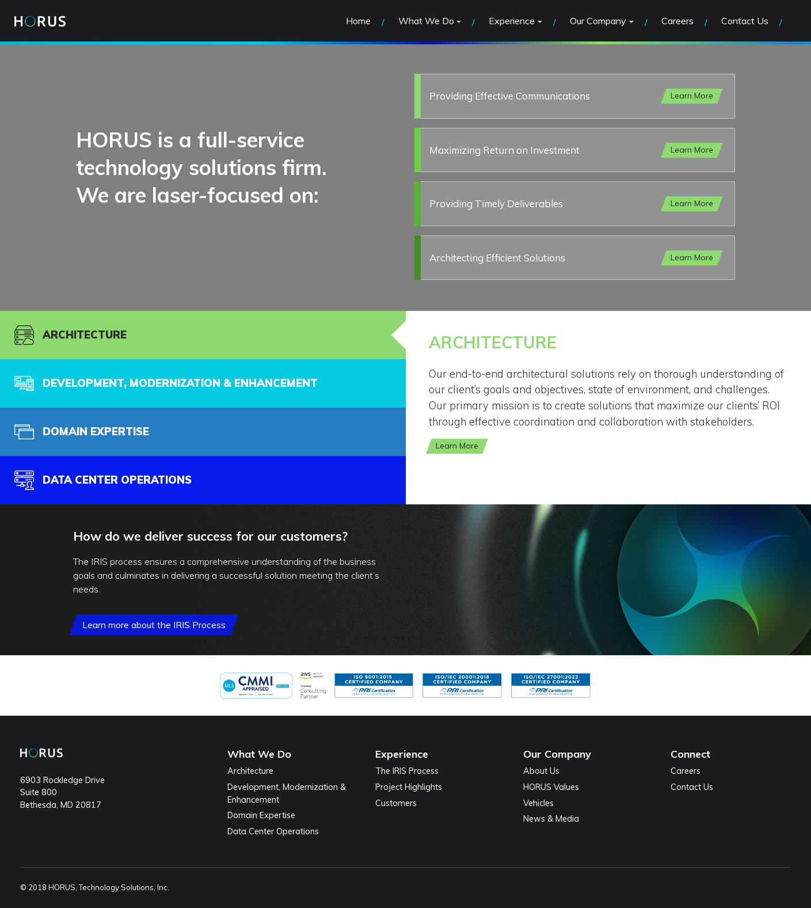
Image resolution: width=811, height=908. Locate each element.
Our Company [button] (598, 20)
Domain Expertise (261, 815)
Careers (677, 20)
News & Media (551, 819)
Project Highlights (408, 787)
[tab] (203, 335)
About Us (541, 771)
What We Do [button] (426, 20)
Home (358, 20)
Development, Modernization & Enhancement (286, 793)
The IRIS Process (407, 771)
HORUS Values (551, 787)
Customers (396, 803)
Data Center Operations (273, 831)
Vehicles (538, 803)
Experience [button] (512, 20)
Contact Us (744, 20)
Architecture (250, 771)
